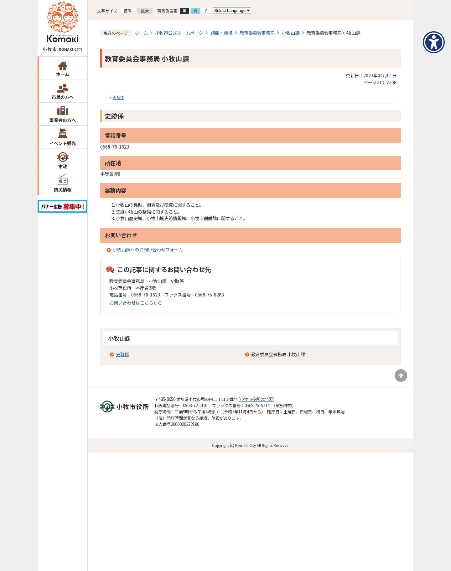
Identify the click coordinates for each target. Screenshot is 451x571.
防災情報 (62, 189)
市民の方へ (63, 96)
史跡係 (118, 97)
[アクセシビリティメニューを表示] (434, 42)
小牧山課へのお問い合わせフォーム (148, 249)
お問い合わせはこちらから (135, 302)
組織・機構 (221, 32)
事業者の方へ (62, 120)
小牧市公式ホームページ (179, 32)
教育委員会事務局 (257, 32)
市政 (62, 166)
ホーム (62, 74)
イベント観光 (62, 143)
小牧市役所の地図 (256, 399)
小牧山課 (290, 32)
